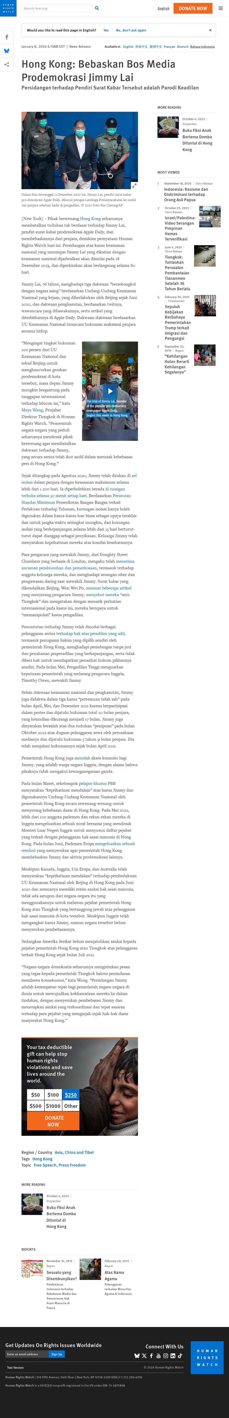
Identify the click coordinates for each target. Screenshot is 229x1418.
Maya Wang (32, 410)
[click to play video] (110, 391)
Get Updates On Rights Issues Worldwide (53, 1345)
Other (71, 1105)
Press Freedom (72, 1165)
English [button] (164, 8)
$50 (35, 1094)
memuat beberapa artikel (108, 588)
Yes (106, 30)
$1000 (53, 1105)
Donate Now (193, 8)
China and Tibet (79, 1152)
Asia (59, 1152)
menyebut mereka (102, 594)
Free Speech (45, 1165)
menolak (82, 758)
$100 (53, 1094)
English (128, 46)
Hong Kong (90, 218)
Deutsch (183, 46)
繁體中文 (156, 46)
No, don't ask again (131, 30)
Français (169, 46)
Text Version (15, 1367)
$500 (36, 1105)
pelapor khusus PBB (97, 783)
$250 (71, 1094)
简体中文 (141, 46)
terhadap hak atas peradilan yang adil (90, 633)
